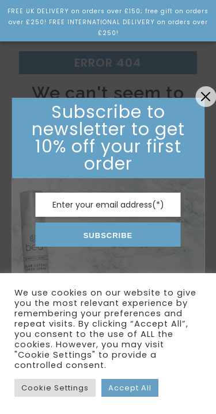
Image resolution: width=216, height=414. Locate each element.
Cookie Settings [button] (55, 387)
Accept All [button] (129, 387)
